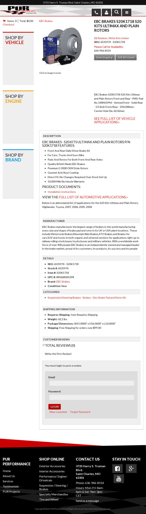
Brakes (87, 297)
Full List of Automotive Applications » (93, 197)
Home (7, 471)
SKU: (97, 41)
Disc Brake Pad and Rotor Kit (109, 297)
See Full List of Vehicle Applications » (114, 120)
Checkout (8, 24)
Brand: (52, 281)
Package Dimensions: (61, 323)
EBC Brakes (46, 20)
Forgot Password (80, 411)
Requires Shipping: (59, 314)
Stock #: (53, 268)
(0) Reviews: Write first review (111, 38)
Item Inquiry (104, 57)
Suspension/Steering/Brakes (64, 297)
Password (54, 391)
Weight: (53, 319)
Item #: (52, 272)
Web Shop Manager (102, 509)
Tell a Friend (126, 57)
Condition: (54, 286)
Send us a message (87, 500)
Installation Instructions (62, 191)
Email (51, 377)
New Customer (58, 411)
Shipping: (53, 327)
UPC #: (52, 277)
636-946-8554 (94, 483)
